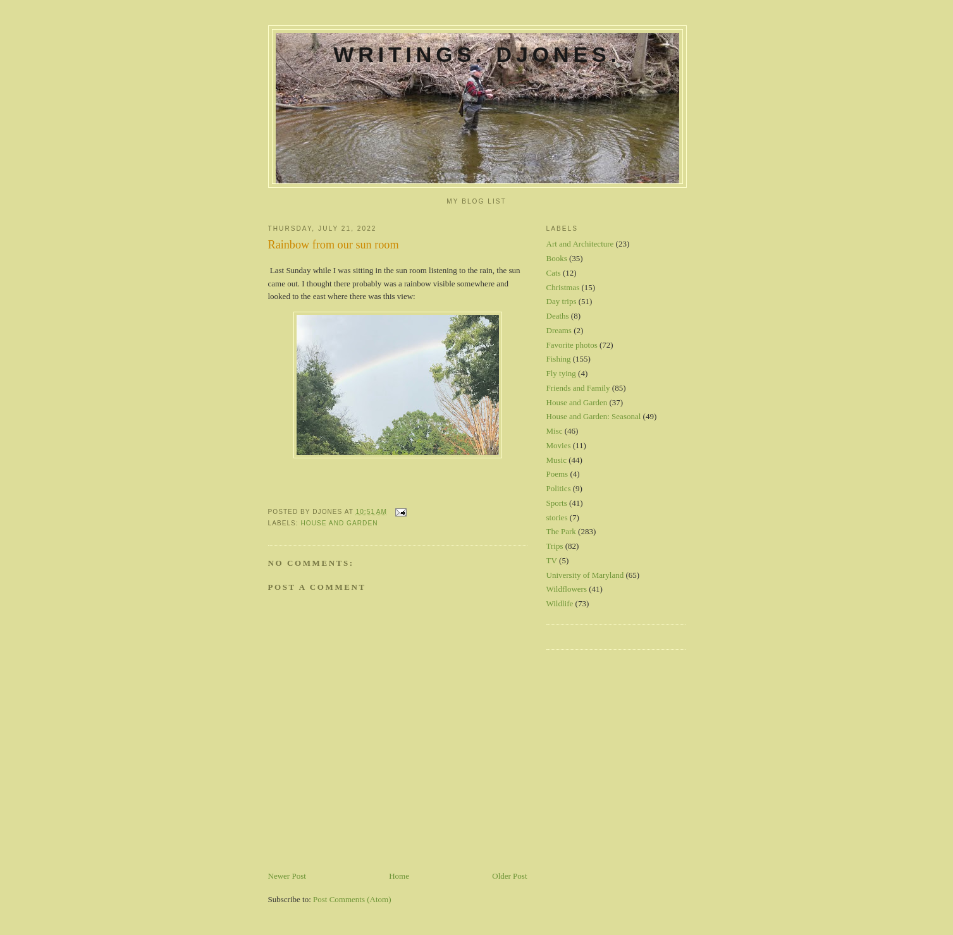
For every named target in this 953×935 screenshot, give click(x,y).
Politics (558, 488)
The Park (561, 531)
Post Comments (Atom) (352, 899)
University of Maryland (585, 575)
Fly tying (561, 373)
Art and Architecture (580, 243)
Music (556, 460)
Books (556, 258)
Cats (553, 273)
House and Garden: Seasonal (593, 416)
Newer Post (287, 876)
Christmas (563, 287)
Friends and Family (578, 388)
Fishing (558, 359)
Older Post (509, 876)
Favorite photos (572, 345)
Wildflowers (566, 589)
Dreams (559, 330)
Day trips (561, 301)
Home (399, 876)
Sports (556, 503)
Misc (554, 431)
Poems (557, 474)
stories (557, 517)
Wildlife (560, 603)
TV (551, 560)
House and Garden (339, 523)
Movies (558, 445)
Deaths (557, 316)
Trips (554, 546)
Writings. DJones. (476, 54)
